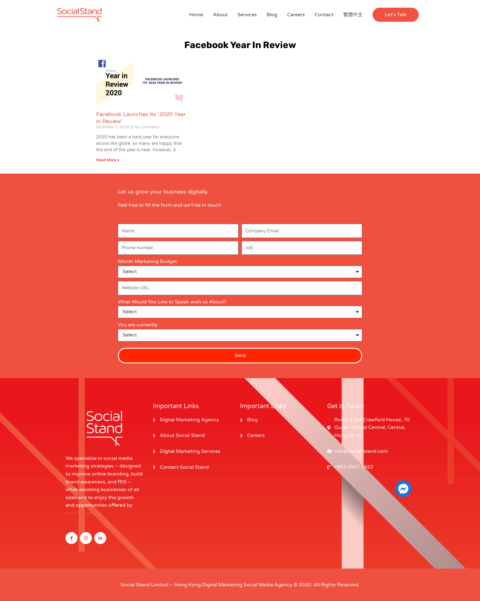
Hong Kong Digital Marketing (208, 585)
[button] (396, 15)
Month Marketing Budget (147, 261)
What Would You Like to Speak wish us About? (172, 302)
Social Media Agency (267, 585)
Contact (324, 15)
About (220, 15)
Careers (296, 15)
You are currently (138, 325)
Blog (272, 15)
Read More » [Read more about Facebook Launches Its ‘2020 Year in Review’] (107, 160)
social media (80, 513)
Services (247, 15)
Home (196, 15)
